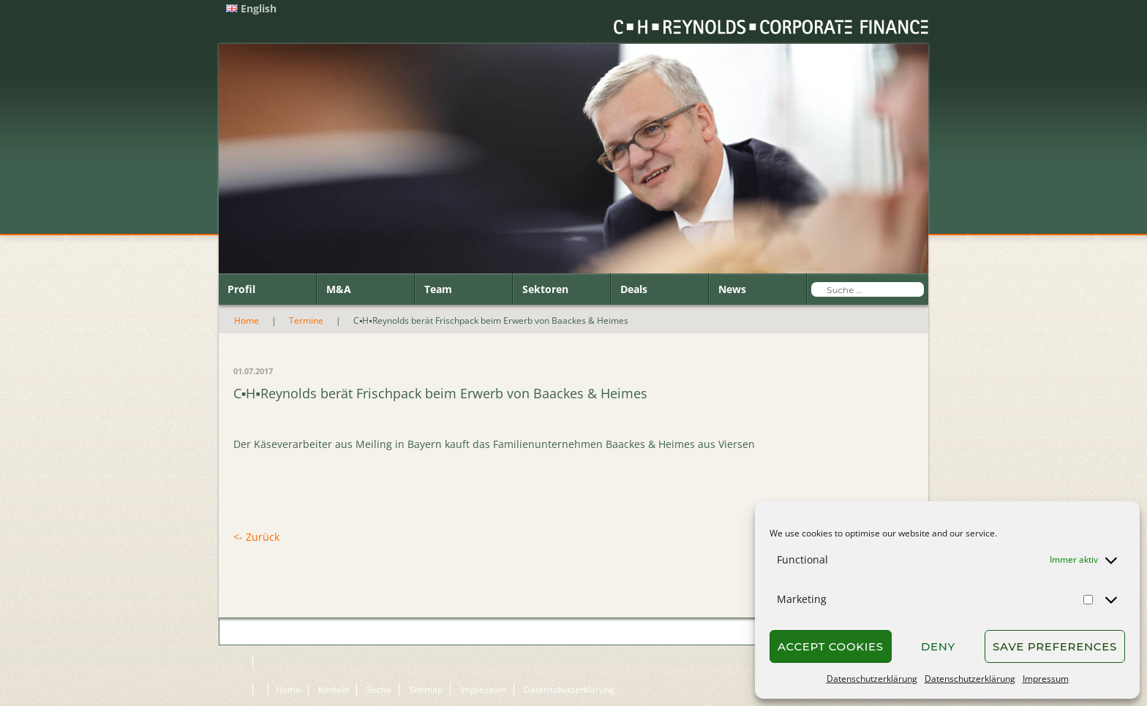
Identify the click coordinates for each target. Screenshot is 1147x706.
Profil (241, 289)
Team (438, 289)
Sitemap (426, 689)
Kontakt (333, 689)
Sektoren (545, 289)
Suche (378, 689)
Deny (938, 646)
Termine (306, 320)
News (732, 289)
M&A (338, 289)
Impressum (1046, 678)
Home (246, 320)
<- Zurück (256, 537)
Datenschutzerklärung (872, 678)
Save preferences (1055, 646)
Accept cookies (831, 646)
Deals (633, 289)
